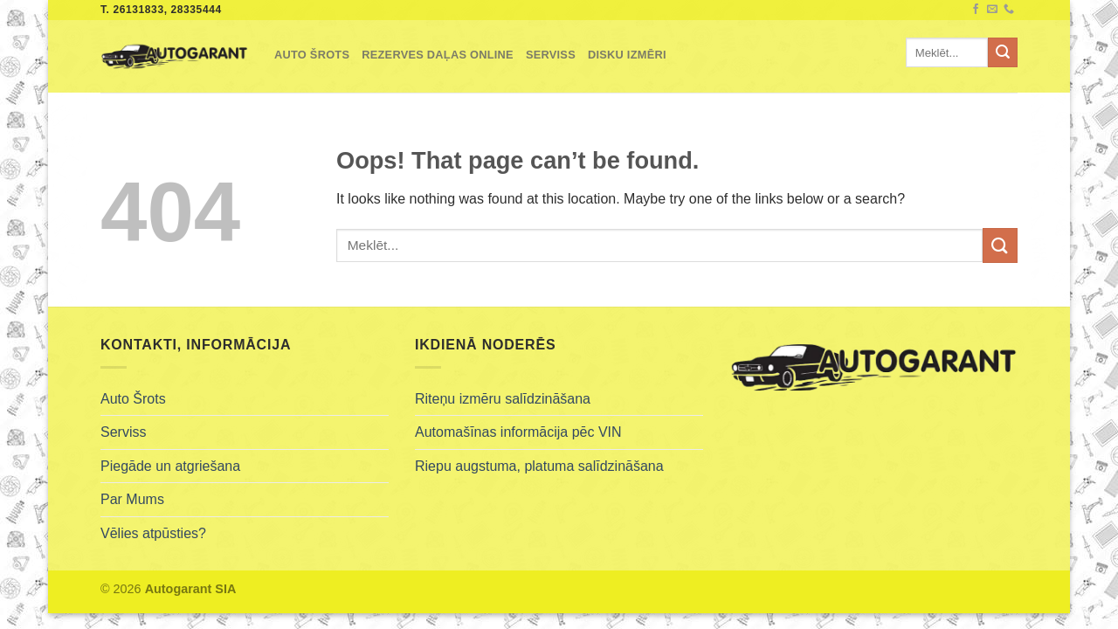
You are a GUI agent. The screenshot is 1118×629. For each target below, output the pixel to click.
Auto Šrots (311, 54)
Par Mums (132, 499)
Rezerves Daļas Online (438, 54)
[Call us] (1009, 9)
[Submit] (1003, 52)
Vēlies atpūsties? (153, 533)
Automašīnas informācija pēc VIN (518, 432)
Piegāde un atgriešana (170, 466)
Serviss (551, 54)
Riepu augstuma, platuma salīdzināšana (539, 466)
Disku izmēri (627, 54)
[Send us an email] (992, 9)
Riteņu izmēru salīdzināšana (502, 398)
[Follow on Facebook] (975, 9)
